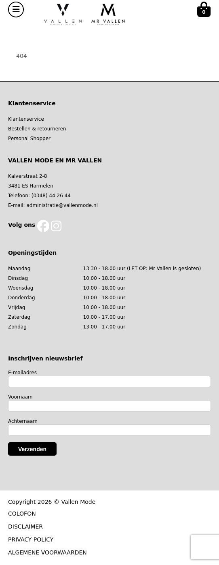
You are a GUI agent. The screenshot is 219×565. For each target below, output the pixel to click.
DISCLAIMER (25, 526)
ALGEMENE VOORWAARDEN (47, 552)
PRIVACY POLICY (30, 539)
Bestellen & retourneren (37, 129)
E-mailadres (22, 372)
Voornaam (20, 397)
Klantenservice (26, 119)
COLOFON (22, 513)
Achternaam (23, 421)
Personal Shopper (29, 138)
